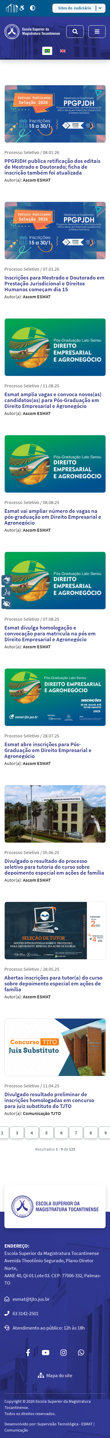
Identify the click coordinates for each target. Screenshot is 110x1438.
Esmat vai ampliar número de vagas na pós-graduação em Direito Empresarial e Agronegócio (52, 516)
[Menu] (97, 31)
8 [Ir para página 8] (90, 1133)
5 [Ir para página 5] (46, 1133)
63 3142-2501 (25, 1313)
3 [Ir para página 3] (17, 1133)
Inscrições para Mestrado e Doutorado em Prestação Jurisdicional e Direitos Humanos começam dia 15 (54, 283)
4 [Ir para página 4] (32, 1133)
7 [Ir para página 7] (76, 1133)
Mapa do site (55, 1375)
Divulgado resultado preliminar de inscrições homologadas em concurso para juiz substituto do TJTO (49, 1100)
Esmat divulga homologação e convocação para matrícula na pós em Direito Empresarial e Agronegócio (50, 633)
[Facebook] (28, 1352)
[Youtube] (45, 1352)
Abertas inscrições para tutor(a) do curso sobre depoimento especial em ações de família (53, 983)
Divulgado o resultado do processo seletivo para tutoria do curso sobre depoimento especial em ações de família (54, 866)
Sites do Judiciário (74, 8)
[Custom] (81, 1352)
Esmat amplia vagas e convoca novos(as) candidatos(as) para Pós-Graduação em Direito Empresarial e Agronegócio (52, 400)
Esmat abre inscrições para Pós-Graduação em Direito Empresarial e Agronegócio (48, 750)
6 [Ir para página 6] (61, 1133)
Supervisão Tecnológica (57, 1424)
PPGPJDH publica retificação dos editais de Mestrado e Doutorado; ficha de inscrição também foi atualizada (52, 166)
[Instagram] (64, 1352)
